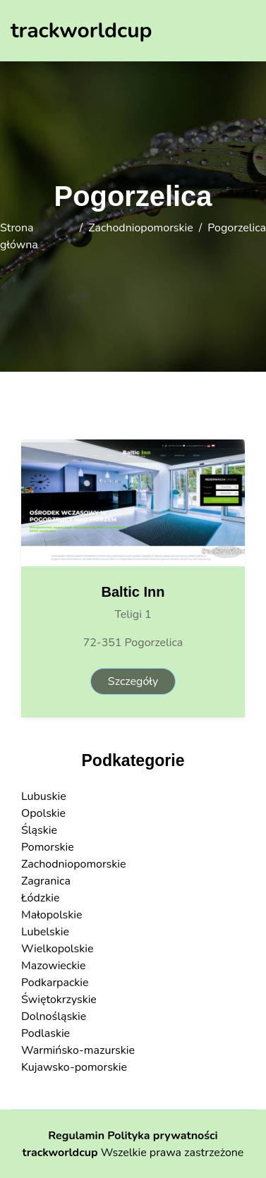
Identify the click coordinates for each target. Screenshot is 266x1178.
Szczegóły (133, 681)
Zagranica (46, 881)
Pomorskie (47, 847)
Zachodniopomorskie (140, 228)
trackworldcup (60, 1152)
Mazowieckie (53, 965)
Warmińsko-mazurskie (78, 1050)
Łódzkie (40, 898)
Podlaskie (45, 1033)
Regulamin (76, 1135)
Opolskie (43, 813)
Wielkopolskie (57, 949)
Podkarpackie (55, 982)
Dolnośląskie (53, 1016)
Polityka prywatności (162, 1135)
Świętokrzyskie (59, 999)
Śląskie (39, 830)
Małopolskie (52, 915)
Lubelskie (45, 932)
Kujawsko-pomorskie (74, 1067)
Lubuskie (43, 796)
